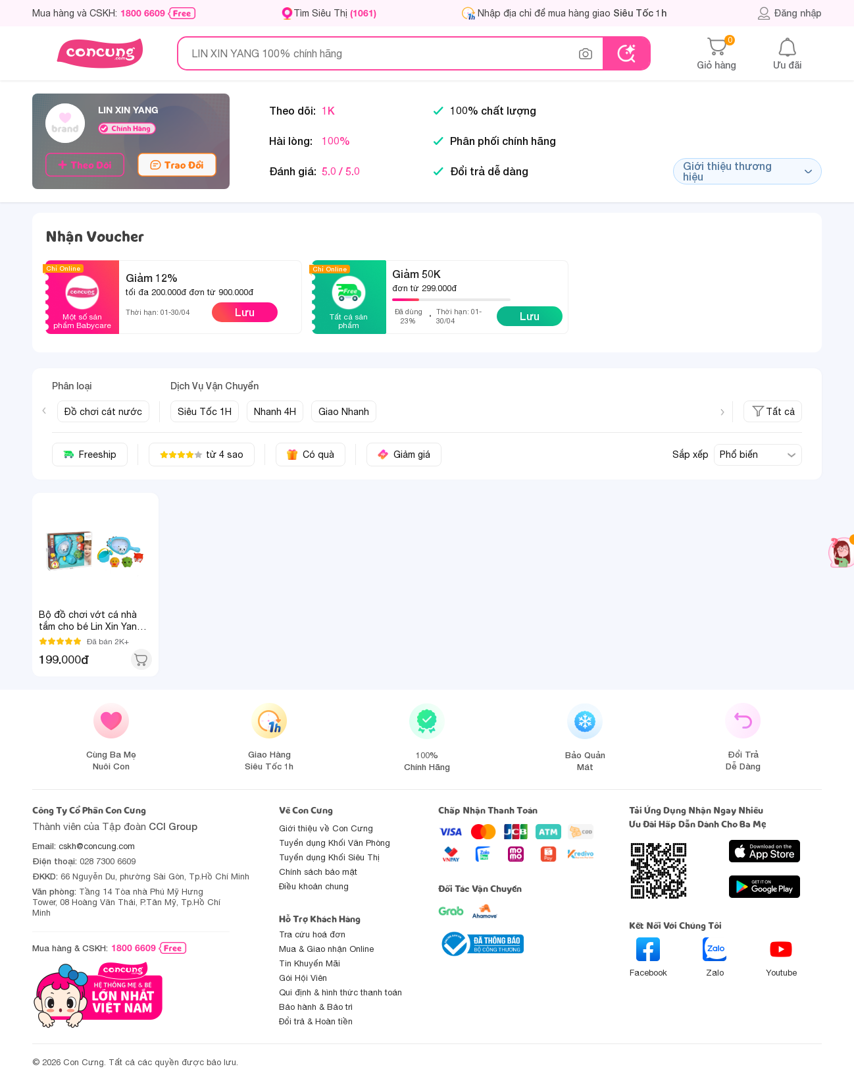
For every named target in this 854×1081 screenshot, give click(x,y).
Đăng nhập (789, 13)
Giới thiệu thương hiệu (747, 170)
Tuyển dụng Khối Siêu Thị (329, 857)
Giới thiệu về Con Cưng (326, 828)
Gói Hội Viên (303, 978)
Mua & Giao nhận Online (326, 949)
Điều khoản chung (314, 886)
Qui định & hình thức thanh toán (340, 992)
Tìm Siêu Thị (334, 12)
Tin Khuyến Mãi (309, 963)
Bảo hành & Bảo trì (316, 1007)
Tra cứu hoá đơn (312, 934)
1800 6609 (142, 13)
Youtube (781, 957)
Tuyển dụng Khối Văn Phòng (334, 843)
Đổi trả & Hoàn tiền (316, 1021)
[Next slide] (722, 412)
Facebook (648, 957)
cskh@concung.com (97, 846)
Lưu (245, 312)
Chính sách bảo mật (318, 872)
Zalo (714, 957)
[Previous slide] (44, 410)
